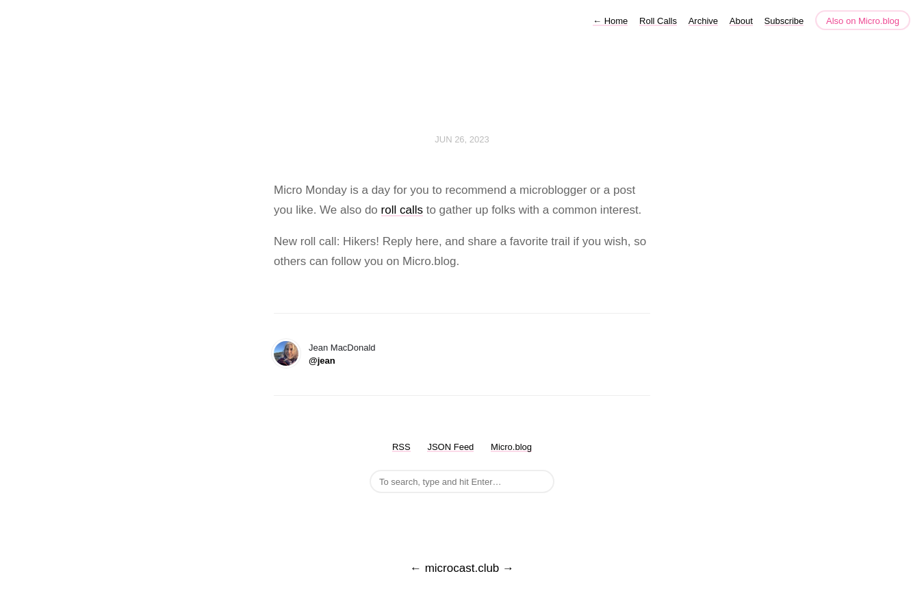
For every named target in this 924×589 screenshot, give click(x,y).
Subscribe (784, 21)
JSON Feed (450, 447)
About (741, 21)
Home (610, 21)
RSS (401, 447)
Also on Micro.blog (862, 21)
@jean (322, 360)
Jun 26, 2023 (462, 139)
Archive (703, 21)
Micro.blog (511, 447)
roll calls (402, 209)
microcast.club (462, 568)
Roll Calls (658, 21)
